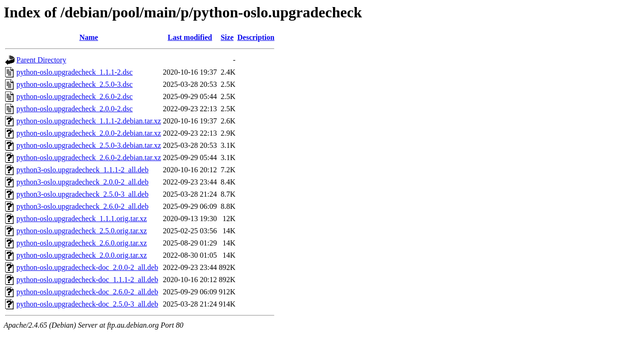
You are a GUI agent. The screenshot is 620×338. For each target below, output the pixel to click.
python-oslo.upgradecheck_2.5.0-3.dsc (74, 84)
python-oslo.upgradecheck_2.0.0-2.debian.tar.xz (88, 133)
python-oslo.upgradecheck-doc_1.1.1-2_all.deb (87, 280)
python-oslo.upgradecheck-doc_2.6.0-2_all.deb (87, 292)
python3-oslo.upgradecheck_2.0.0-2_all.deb (82, 182)
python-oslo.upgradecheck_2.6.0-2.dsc (74, 96)
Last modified (190, 37)
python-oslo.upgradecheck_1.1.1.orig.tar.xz (81, 219)
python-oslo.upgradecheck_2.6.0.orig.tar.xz (81, 243)
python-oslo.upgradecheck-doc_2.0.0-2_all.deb (87, 267)
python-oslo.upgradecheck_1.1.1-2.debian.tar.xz (88, 121)
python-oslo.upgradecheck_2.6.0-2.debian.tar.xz (88, 157)
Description (255, 37)
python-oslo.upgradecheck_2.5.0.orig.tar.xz (81, 231)
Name (88, 37)
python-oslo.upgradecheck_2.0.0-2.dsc (74, 109)
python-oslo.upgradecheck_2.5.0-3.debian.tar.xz (88, 145)
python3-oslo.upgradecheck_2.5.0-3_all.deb (82, 194)
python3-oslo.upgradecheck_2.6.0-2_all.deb (82, 206)
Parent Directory (41, 60)
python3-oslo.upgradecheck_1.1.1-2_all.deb (82, 170)
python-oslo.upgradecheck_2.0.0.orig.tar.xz (81, 255)
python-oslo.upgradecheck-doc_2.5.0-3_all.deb (87, 304)
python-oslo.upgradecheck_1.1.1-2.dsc (74, 72)
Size (227, 37)
